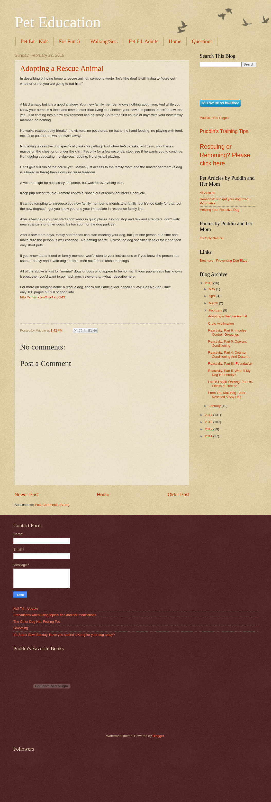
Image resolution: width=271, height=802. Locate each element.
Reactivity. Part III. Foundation (230, 363)
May (212, 289)
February (216, 310)
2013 (209, 422)
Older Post (178, 494)
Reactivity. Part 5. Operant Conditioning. (227, 343)
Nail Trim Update (25, 608)
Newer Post (27, 494)
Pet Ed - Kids (34, 41)
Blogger (158, 736)
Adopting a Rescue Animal (61, 68)
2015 (209, 283)
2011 (209, 436)
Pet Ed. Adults (143, 41)
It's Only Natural (211, 238)
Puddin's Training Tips (224, 131)
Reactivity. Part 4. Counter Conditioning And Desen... (229, 354)
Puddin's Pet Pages (214, 118)
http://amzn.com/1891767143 (42, 297)
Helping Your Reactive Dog (219, 210)
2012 (209, 429)
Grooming (20, 628)
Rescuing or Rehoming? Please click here (225, 155)
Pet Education (58, 22)
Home (175, 41)
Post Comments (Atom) (52, 505)
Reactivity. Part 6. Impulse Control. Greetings (227, 332)
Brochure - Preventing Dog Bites (223, 260)
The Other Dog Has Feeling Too (36, 622)
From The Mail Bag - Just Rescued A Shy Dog (226, 395)
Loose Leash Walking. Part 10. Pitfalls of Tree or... (230, 384)
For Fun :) (69, 41)
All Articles (207, 193)
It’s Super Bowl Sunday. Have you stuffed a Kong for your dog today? (64, 635)
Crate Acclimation (221, 323)
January (215, 406)
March (214, 303)
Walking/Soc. (104, 41)
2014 (209, 415)
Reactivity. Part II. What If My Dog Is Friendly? (229, 372)
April (212, 296)
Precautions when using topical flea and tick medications (54, 615)
